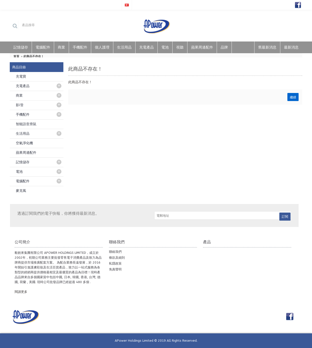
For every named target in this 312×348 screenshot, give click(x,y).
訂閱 (285, 216)
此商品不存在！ (33, 56)
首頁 (16, 56)
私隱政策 (115, 263)
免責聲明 (115, 269)
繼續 (293, 96)
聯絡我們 (115, 252)
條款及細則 (117, 257)
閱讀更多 (21, 292)
